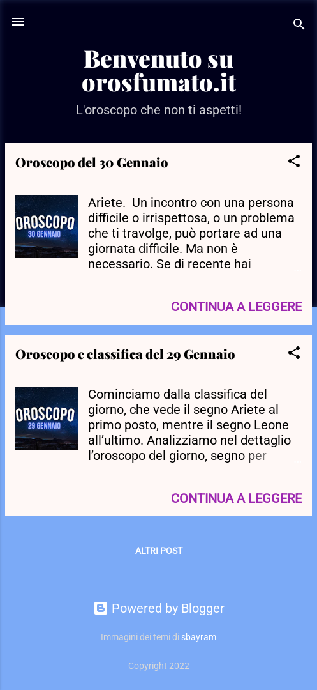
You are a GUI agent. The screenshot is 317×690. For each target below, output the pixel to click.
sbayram (198, 637)
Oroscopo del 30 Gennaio (91, 162)
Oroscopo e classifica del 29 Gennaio (125, 353)
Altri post (158, 551)
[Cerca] (299, 25)
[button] (294, 162)
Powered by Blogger (159, 608)
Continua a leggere (236, 306)
